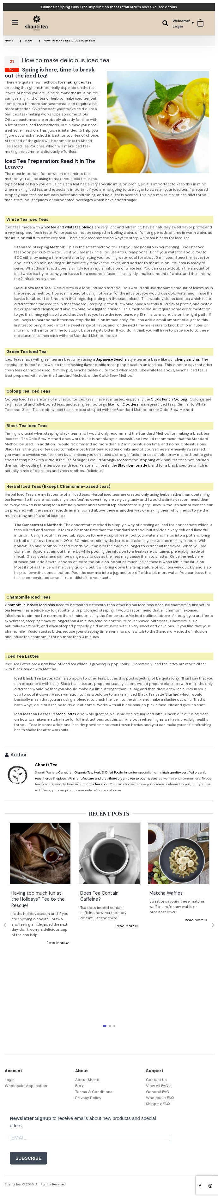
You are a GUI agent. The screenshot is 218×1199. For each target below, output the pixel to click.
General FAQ (158, 1091)
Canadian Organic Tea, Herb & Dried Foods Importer (97, 772)
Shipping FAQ (158, 1103)
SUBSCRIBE (28, 1158)
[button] (165, 23)
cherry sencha (187, 359)
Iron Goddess (127, 404)
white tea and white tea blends (67, 227)
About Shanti (87, 1079)
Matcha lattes (64, 714)
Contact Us (156, 1079)
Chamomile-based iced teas (30, 605)
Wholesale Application (26, 1085)
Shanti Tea (46, 764)
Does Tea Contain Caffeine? (99, 896)
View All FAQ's (159, 1085)
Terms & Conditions (93, 1091)
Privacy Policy (88, 1097)
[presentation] (4, 925)
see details (167, 7)
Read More (57, 942)
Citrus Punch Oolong (169, 399)
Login (10, 1079)
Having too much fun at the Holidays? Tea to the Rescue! (38, 899)
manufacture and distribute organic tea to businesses (115, 778)
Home (9, 40)
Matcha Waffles (166, 893)
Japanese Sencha (111, 359)
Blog (29, 40)
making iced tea (78, 82)
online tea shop (96, 784)
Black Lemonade (132, 465)
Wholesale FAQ (160, 1097)
